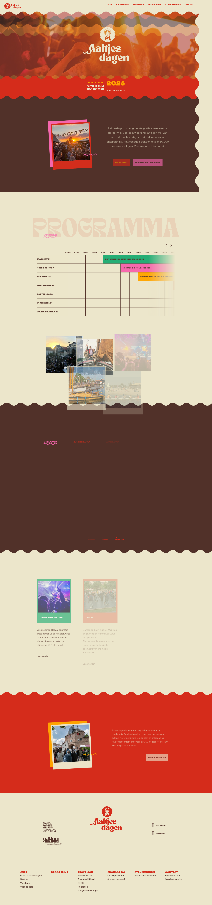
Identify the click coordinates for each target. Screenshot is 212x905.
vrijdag (50, 239)
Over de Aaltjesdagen (31, 875)
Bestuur (24, 879)
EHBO (81, 883)
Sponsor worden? (116, 879)
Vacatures (25, 883)
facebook (159, 833)
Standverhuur (173, 4)
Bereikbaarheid (85, 875)
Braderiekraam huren (145, 875)
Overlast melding (173, 879)
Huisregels (83, 886)
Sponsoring (154, 4)
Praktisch (138, 4)
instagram (159, 825)
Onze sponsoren (115, 875)
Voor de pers (26, 886)
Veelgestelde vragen (88, 890)
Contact (189, 4)
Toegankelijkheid (86, 879)
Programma (122, 4)
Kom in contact (172, 875)
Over (109, 4)
